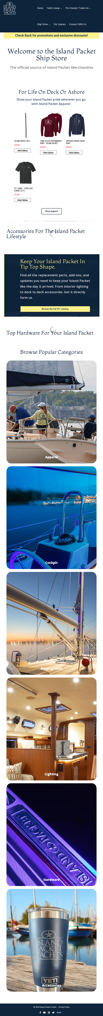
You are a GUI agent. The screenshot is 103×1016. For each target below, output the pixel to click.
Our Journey (60, 24)
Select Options (22, 150)
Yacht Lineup (53, 8)
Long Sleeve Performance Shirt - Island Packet (51, 141)
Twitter (53, 1012)
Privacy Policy (64, 1007)
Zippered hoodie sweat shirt (75, 141)
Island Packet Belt (22, 140)
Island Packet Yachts (48, 1007)
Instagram (49, 1012)
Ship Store (42, 24)
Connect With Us (77, 24)
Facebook (40, 1012)
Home (40, 8)
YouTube (44, 1012)
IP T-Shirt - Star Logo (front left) (23, 189)
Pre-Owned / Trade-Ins (77, 8)
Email (59, 1012)
